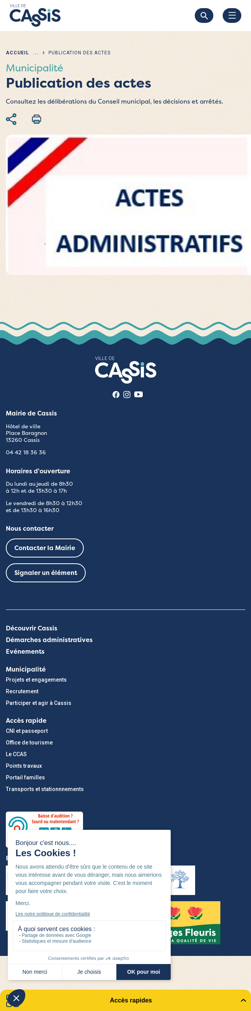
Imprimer (36, 119)
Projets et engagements (36, 680)
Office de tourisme (29, 742)
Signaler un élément (45, 573)
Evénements (25, 651)
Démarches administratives (49, 640)
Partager (11, 119)
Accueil (17, 52)
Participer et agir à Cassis (38, 703)
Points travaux (24, 766)
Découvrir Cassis (31, 628)
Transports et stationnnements (45, 789)
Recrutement (22, 691)
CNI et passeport (27, 731)
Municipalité (26, 669)
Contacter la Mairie (44, 548)
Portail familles (25, 777)
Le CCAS (16, 754)
